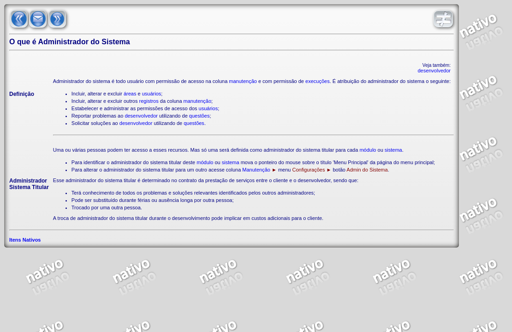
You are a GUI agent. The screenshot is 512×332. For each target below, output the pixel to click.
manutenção (243, 81)
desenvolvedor (434, 70)
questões (199, 116)
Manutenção (256, 169)
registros (149, 101)
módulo (367, 150)
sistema (393, 150)
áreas (130, 93)
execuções (317, 81)
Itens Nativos (25, 240)
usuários (151, 93)
